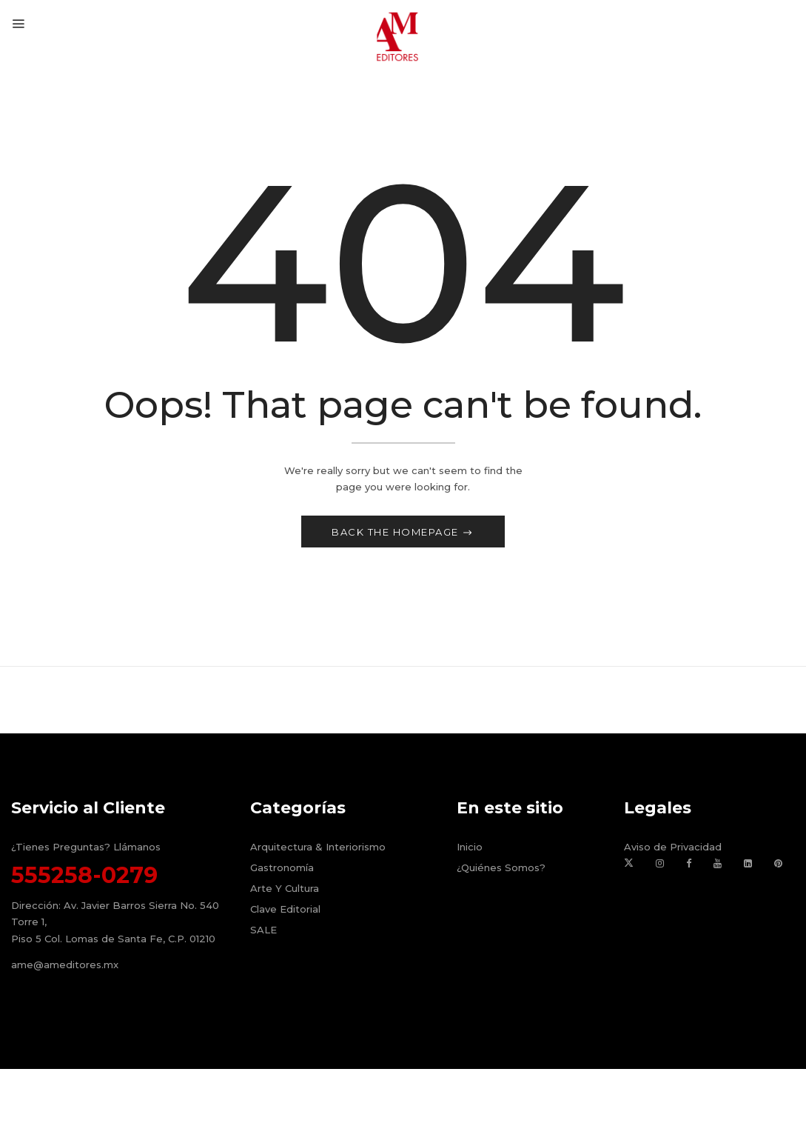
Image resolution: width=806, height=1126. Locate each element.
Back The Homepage (397, 533)
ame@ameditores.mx (64, 966)
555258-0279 (84, 876)
